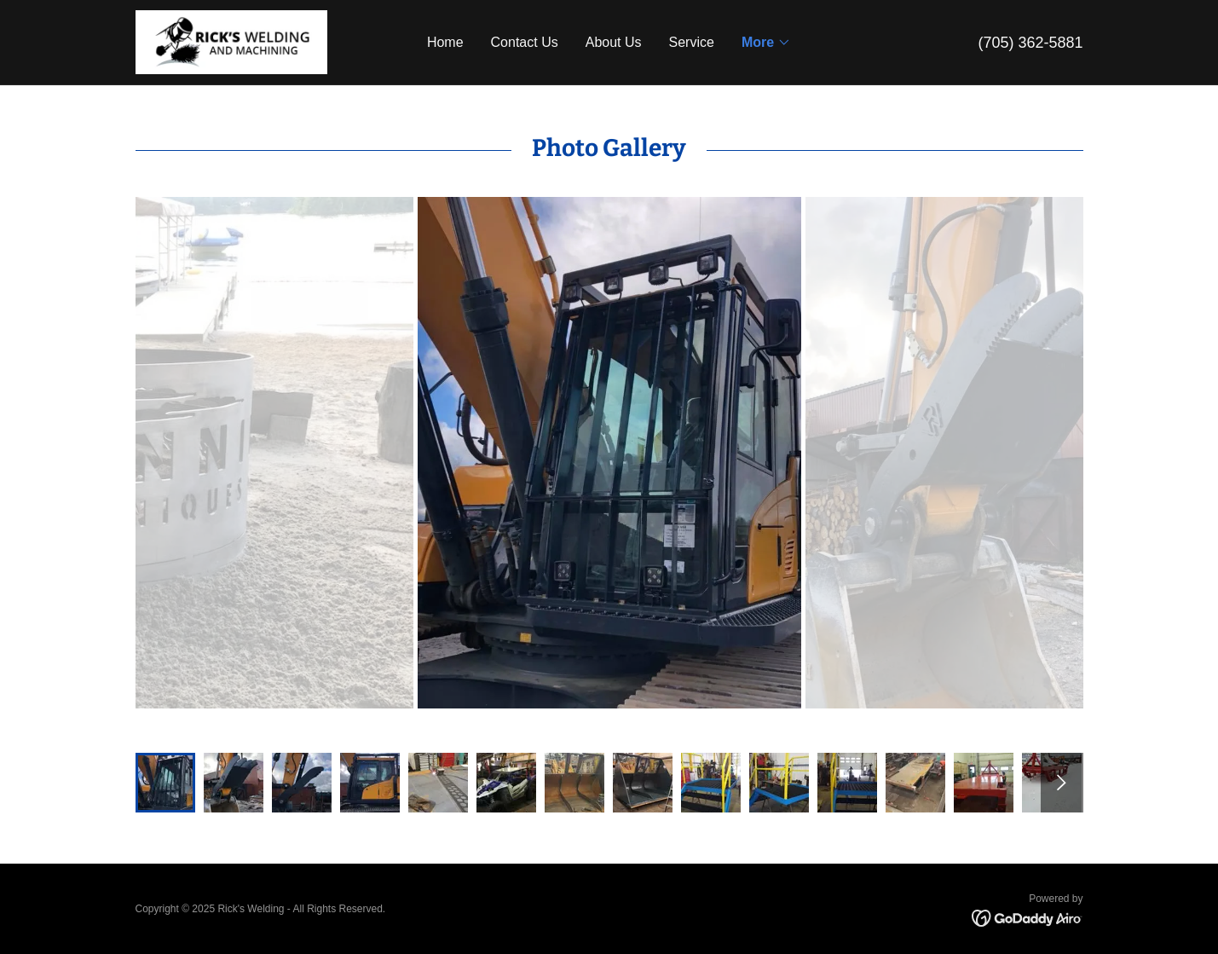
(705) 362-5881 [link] (1030, 42)
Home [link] (445, 42)
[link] (231, 41)
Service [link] (691, 42)
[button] (766, 42)
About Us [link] (614, 42)
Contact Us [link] (524, 42)
